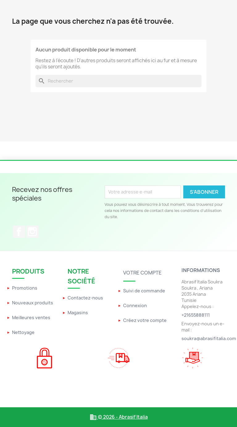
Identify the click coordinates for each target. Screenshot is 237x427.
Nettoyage (23, 332)
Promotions (24, 288)
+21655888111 (195, 315)
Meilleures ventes (31, 317)
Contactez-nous (85, 298)
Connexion (135, 305)
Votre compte (142, 272)
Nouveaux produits (32, 303)
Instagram (32, 232)
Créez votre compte (145, 320)
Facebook (19, 232)
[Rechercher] (118, 81)
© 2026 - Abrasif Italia (118, 417)
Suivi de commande (144, 291)
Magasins (78, 312)
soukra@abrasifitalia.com (208, 338)
